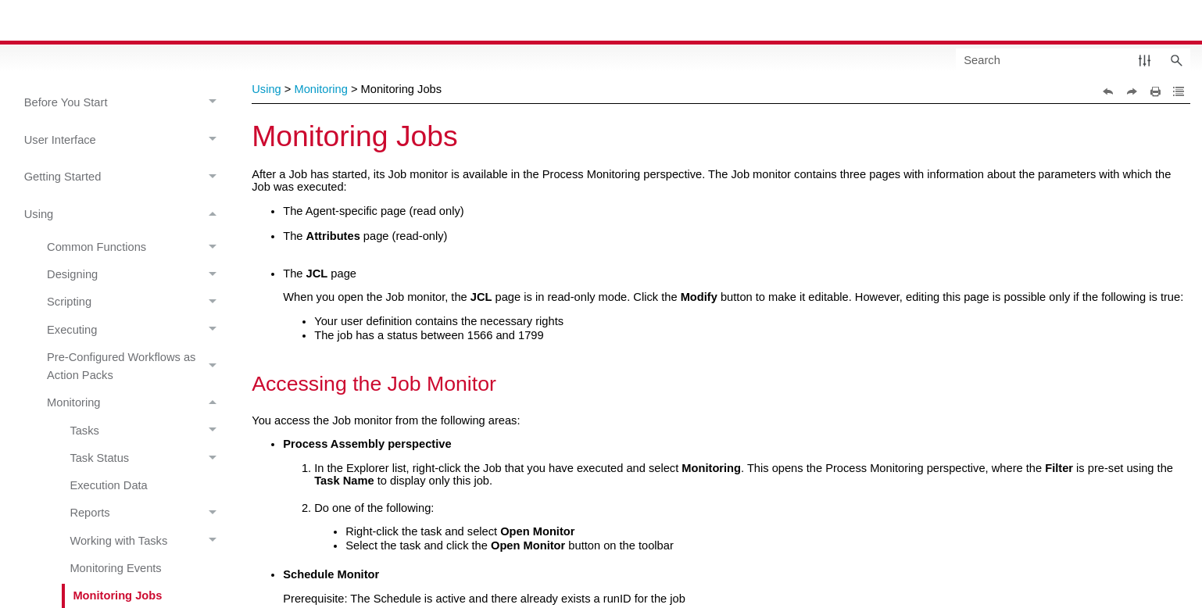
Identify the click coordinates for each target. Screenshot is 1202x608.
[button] (1144, 59)
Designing (136, 275)
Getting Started (124, 177)
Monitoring (136, 403)
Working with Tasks (147, 540)
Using (124, 215)
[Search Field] (1073, 59)
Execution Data (108, 485)
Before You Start (124, 102)
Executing (136, 329)
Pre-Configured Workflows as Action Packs (136, 366)
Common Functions (136, 246)
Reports (147, 513)
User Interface (124, 140)
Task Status (147, 458)
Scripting (136, 302)
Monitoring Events (115, 568)
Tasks (147, 430)
